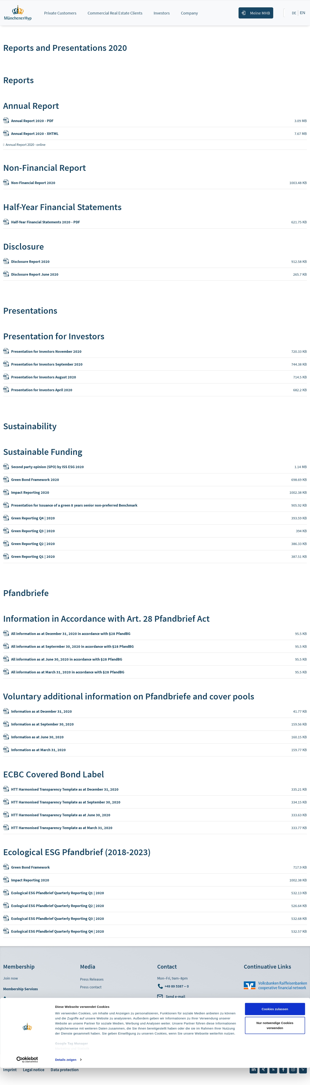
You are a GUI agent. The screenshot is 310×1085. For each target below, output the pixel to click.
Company (189, 13)
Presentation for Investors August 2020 (43, 377)
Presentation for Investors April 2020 (41, 389)
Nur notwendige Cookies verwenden (274, 1042)
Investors (162, 13)
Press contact (91, 987)
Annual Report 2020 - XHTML (34, 133)
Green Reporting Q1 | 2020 (33, 556)
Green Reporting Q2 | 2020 (33, 543)
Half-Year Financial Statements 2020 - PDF (45, 222)
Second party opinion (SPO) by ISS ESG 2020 (47, 466)
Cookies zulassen (275, 1026)
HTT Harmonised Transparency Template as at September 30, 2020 (65, 802)
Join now (10, 978)
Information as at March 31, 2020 (38, 749)
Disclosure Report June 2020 (34, 274)
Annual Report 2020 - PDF (32, 120)
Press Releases (92, 979)
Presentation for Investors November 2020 (46, 351)
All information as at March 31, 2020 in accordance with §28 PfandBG (67, 672)
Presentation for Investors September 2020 (47, 364)
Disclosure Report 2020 (30, 261)
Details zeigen (65, 1076)
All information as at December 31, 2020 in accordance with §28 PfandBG (70, 633)
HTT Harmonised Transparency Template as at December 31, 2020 (65, 789)
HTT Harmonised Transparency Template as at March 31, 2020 (61, 827)
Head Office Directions (174, 1010)
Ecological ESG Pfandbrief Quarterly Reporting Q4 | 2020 (57, 931)
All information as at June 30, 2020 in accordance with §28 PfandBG (66, 659)
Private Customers (60, 13)
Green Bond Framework (30, 867)
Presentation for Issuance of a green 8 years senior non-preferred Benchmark (74, 505)
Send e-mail (175, 996)
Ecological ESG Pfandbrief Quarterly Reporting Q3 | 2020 (57, 918)
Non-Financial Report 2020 (33, 182)
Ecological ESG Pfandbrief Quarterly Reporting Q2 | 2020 (57, 905)
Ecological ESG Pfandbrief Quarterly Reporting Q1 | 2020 (57, 892)
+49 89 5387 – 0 (177, 986)
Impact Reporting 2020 (30, 492)
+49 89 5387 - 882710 (27, 999)
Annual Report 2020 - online (25, 144)
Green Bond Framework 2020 (35, 479)
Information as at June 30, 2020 (37, 737)
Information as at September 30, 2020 (42, 724)
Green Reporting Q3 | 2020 (33, 530)
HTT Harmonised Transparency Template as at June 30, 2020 (60, 814)
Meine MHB (260, 13)
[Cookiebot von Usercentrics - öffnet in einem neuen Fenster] (27, 1077)
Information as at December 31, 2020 (41, 711)
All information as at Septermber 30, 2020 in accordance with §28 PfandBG (72, 646)
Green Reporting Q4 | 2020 (33, 518)
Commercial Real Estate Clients (115, 13)
